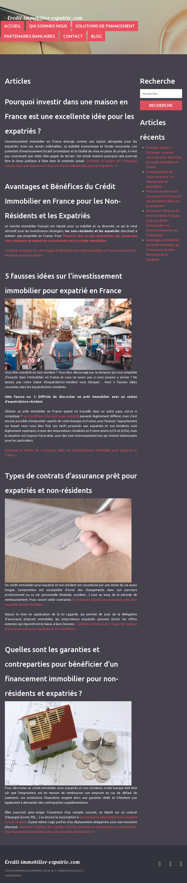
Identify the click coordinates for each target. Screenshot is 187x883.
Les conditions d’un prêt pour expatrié (51, 416)
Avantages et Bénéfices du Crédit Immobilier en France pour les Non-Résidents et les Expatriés (63, 201)
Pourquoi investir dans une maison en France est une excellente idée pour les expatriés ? (69, 116)
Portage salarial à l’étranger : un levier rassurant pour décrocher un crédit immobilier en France (164, 157)
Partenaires (13, 875)
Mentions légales (70, 870)
